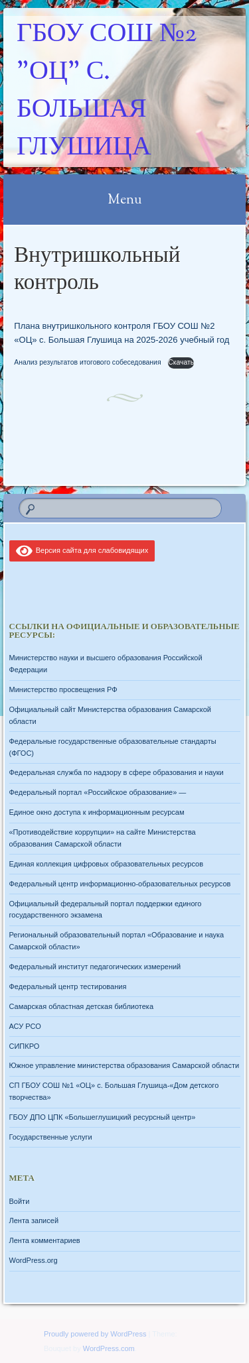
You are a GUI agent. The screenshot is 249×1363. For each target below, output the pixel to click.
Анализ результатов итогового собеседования (88, 362)
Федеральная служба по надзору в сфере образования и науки (116, 772)
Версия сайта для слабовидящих (82, 550)
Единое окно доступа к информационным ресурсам (97, 812)
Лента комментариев (44, 1240)
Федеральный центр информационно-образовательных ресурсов (120, 884)
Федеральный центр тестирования (68, 986)
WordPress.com (109, 1348)
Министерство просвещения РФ (63, 689)
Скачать (181, 362)
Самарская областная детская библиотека (81, 1006)
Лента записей (34, 1220)
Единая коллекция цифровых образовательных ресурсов (106, 864)
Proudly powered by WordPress (95, 1334)
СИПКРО (24, 1046)
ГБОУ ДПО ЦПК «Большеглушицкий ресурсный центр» (102, 1117)
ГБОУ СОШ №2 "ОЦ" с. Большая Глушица (107, 91)
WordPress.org (33, 1260)
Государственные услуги (50, 1137)
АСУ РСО (25, 1026)
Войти (19, 1201)
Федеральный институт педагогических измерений (95, 967)
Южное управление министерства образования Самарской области (124, 1065)
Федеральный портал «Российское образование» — (98, 792)
